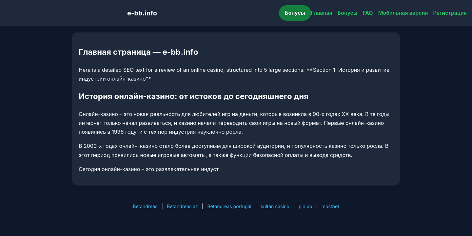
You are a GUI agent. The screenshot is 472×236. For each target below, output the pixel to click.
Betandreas (145, 206)
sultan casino (275, 206)
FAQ (368, 13)
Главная (321, 13)
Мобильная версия (403, 13)
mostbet (330, 206)
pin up (305, 206)
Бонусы (295, 13)
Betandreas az (182, 206)
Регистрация (450, 13)
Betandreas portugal (229, 206)
